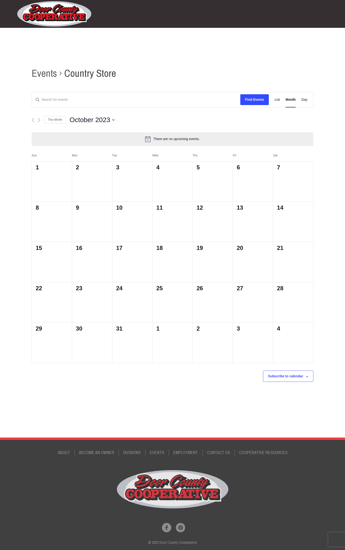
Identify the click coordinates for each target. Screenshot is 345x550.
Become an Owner (174, 14)
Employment (250, 14)
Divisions (204, 14)
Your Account (302, 14)
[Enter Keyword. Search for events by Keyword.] (136, 99)
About (64, 452)
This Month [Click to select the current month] (55, 119)
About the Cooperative (130, 14)
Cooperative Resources (263, 452)
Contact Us (218, 452)
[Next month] (39, 120)
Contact (276, 14)
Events (226, 14)
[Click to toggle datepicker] (92, 120)
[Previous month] (33, 120)
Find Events (254, 99)
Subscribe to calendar (285, 376)
